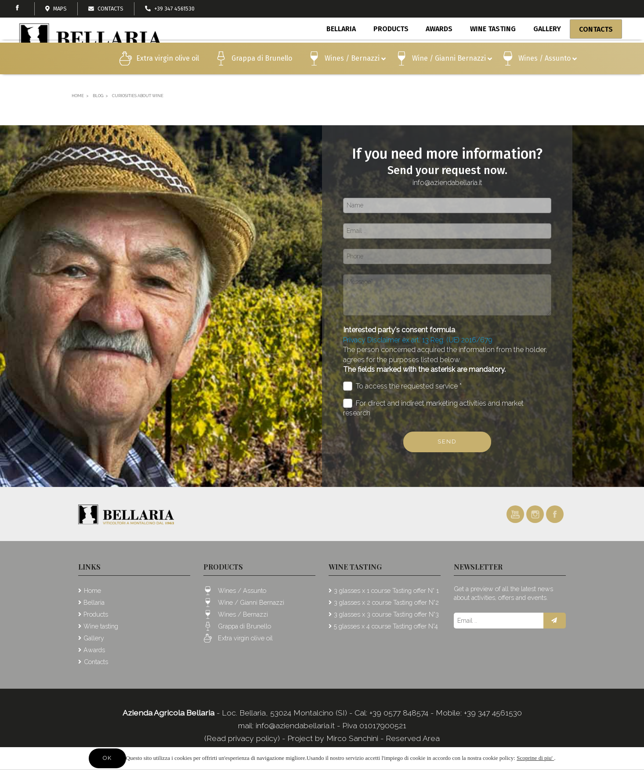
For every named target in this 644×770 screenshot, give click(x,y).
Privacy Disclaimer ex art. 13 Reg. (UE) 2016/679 (417, 340)
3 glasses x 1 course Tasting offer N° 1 (386, 590)
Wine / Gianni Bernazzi (452, 76)
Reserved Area (413, 738)
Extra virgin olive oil (167, 75)
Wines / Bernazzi (355, 76)
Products (392, 49)
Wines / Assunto (547, 76)
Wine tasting (493, 47)
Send (447, 441)
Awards (440, 47)
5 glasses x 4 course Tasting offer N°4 (386, 626)
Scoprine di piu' (535, 758)
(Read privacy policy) (243, 738)
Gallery (547, 47)
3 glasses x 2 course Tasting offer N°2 (386, 602)
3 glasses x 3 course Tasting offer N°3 (386, 614)
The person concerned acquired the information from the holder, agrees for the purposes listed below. (445, 359)
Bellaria (343, 47)
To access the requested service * (402, 386)
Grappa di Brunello (262, 75)
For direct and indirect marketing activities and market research (433, 408)
